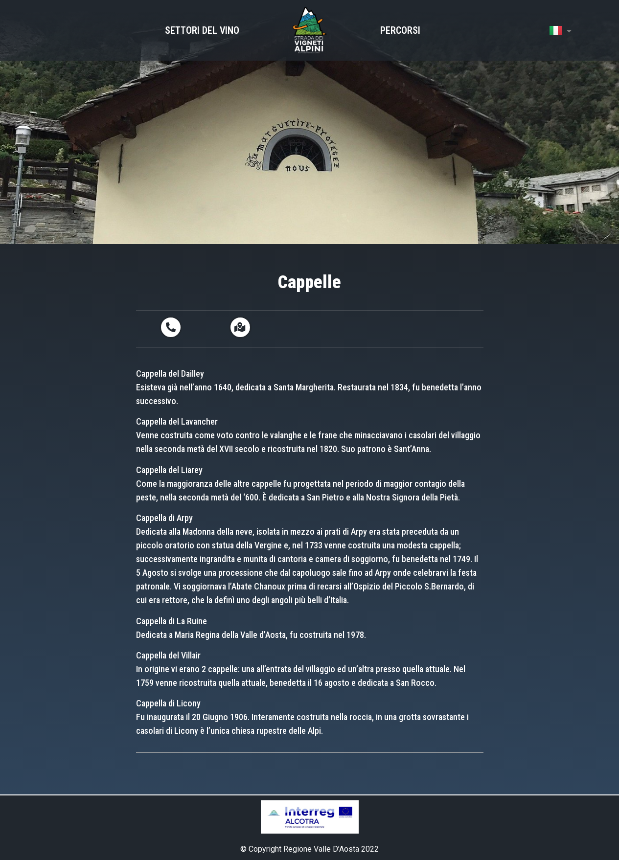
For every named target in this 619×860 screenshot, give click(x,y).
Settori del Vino (202, 30)
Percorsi (400, 30)
